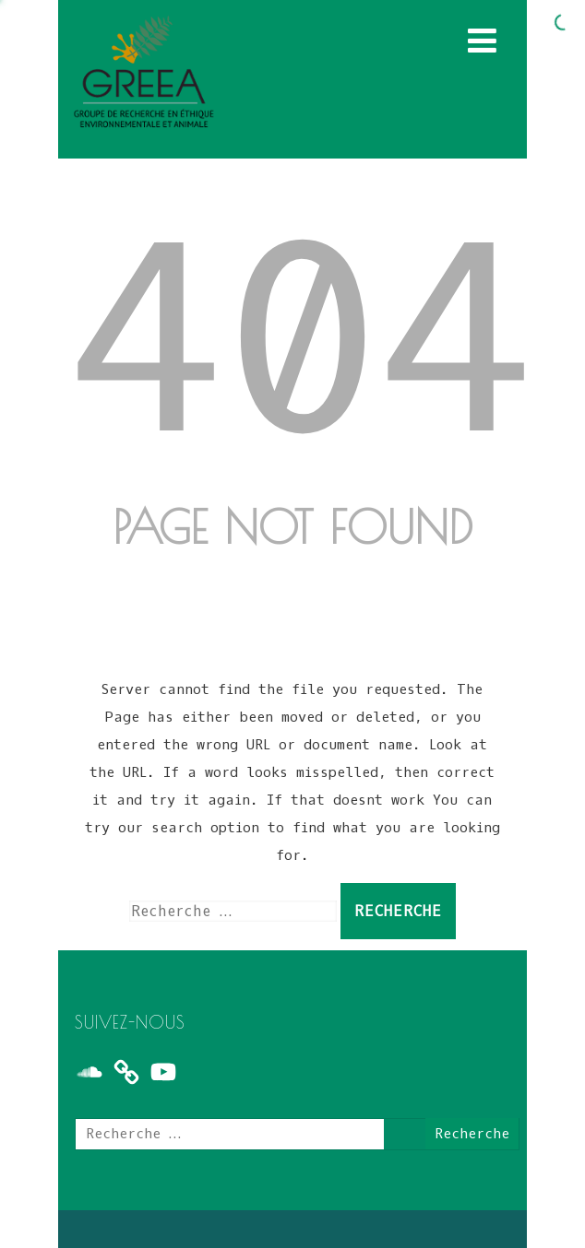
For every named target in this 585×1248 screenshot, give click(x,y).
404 (302, 346)
